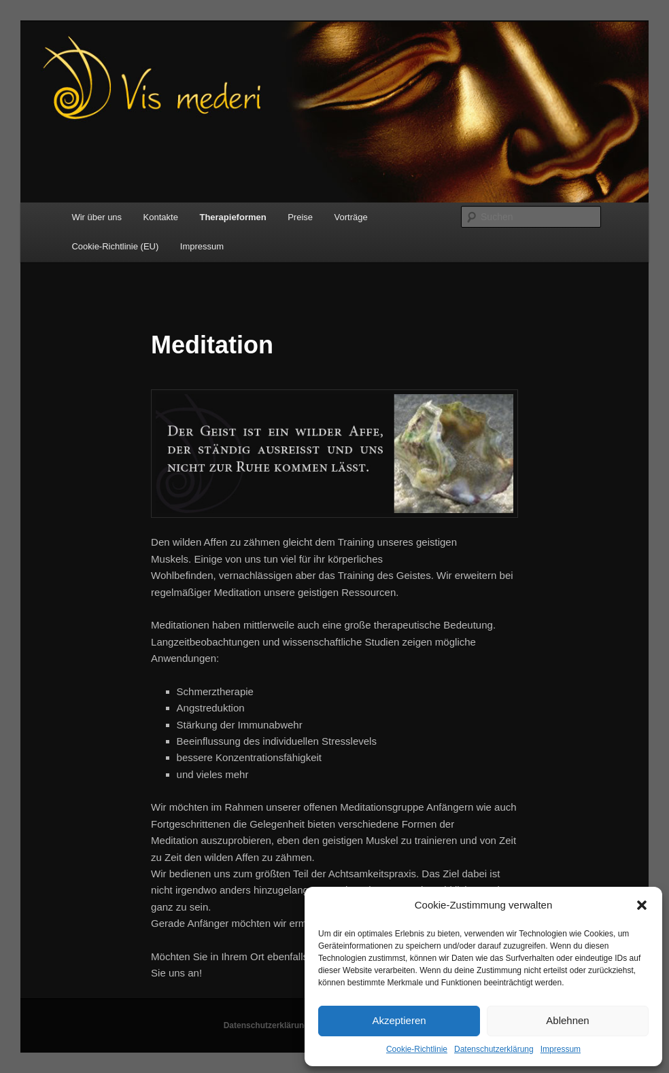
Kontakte (160, 217)
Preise (300, 217)
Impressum (561, 1049)
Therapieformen (232, 217)
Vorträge (351, 217)
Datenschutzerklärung (494, 1049)
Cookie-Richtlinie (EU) (114, 246)
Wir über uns (96, 217)
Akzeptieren (399, 1020)
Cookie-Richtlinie (416, 1049)
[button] (642, 905)
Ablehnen (567, 1020)
